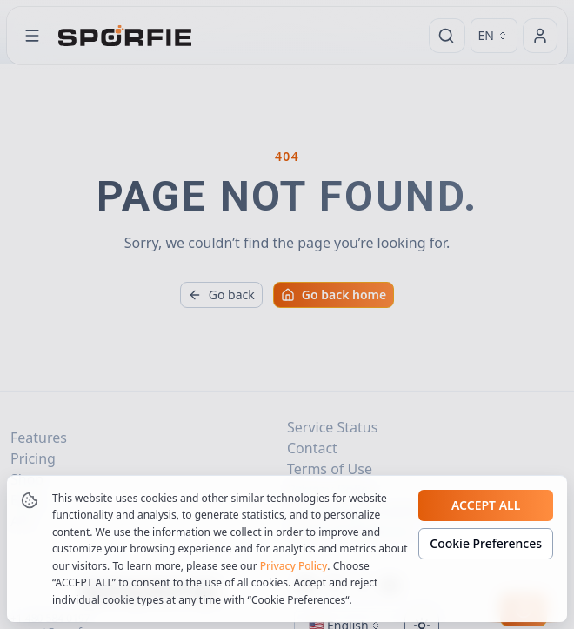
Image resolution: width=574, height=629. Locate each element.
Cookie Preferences (486, 561)
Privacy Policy (294, 584)
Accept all (485, 523)
